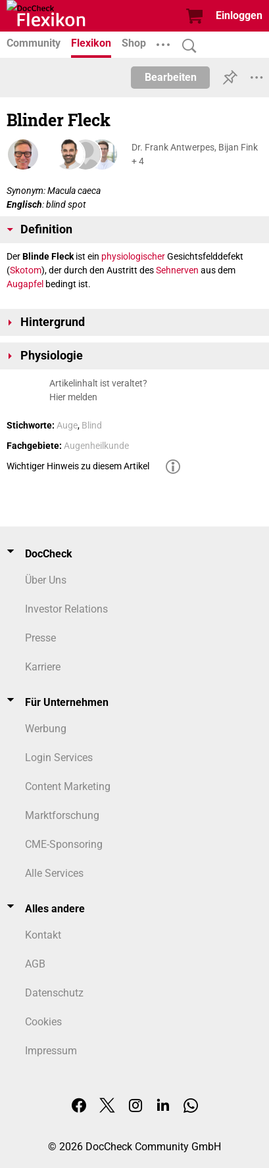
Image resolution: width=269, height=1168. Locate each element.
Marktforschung (62, 815)
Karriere (43, 667)
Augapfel (25, 284)
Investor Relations (66, 609)
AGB (35, 964)
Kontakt (43, 935)
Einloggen (239, 15)
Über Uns (45, 580)
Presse (40, 638)
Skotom (25, 270)
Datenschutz (54, 993)
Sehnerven (177, 270)
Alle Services (54, 873)
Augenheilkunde (96, 445)
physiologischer (133, 256)
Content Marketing (67, 786)
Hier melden (73, 397)
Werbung (45, 728)
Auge (67, 425)
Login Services (59, 757)
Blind (92, 425)
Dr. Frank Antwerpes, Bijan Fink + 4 (195, 154)
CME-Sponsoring (64, 844)
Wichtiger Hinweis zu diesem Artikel (78, 466)
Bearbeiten (171, 77)
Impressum (51, 1050)
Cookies (43, 1022)
